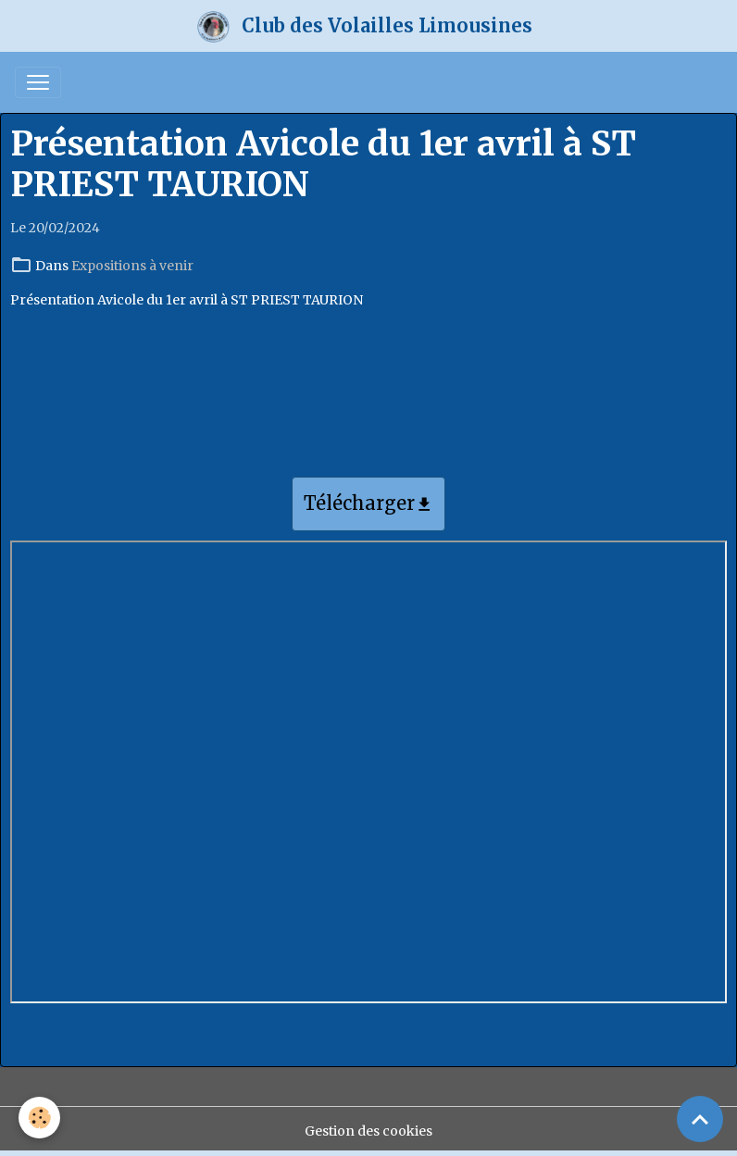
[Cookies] (39, 1117)
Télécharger (368, 504)
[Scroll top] (700, 1119)
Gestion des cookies (368, 1131)
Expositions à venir (132, 265)
